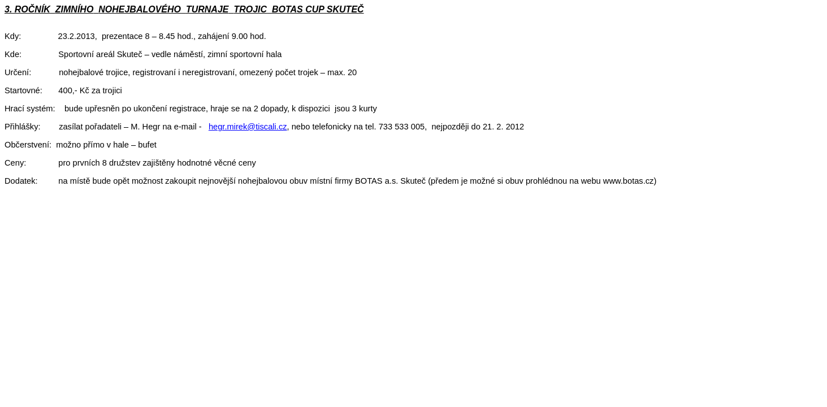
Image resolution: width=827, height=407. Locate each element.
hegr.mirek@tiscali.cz (248, 126)
